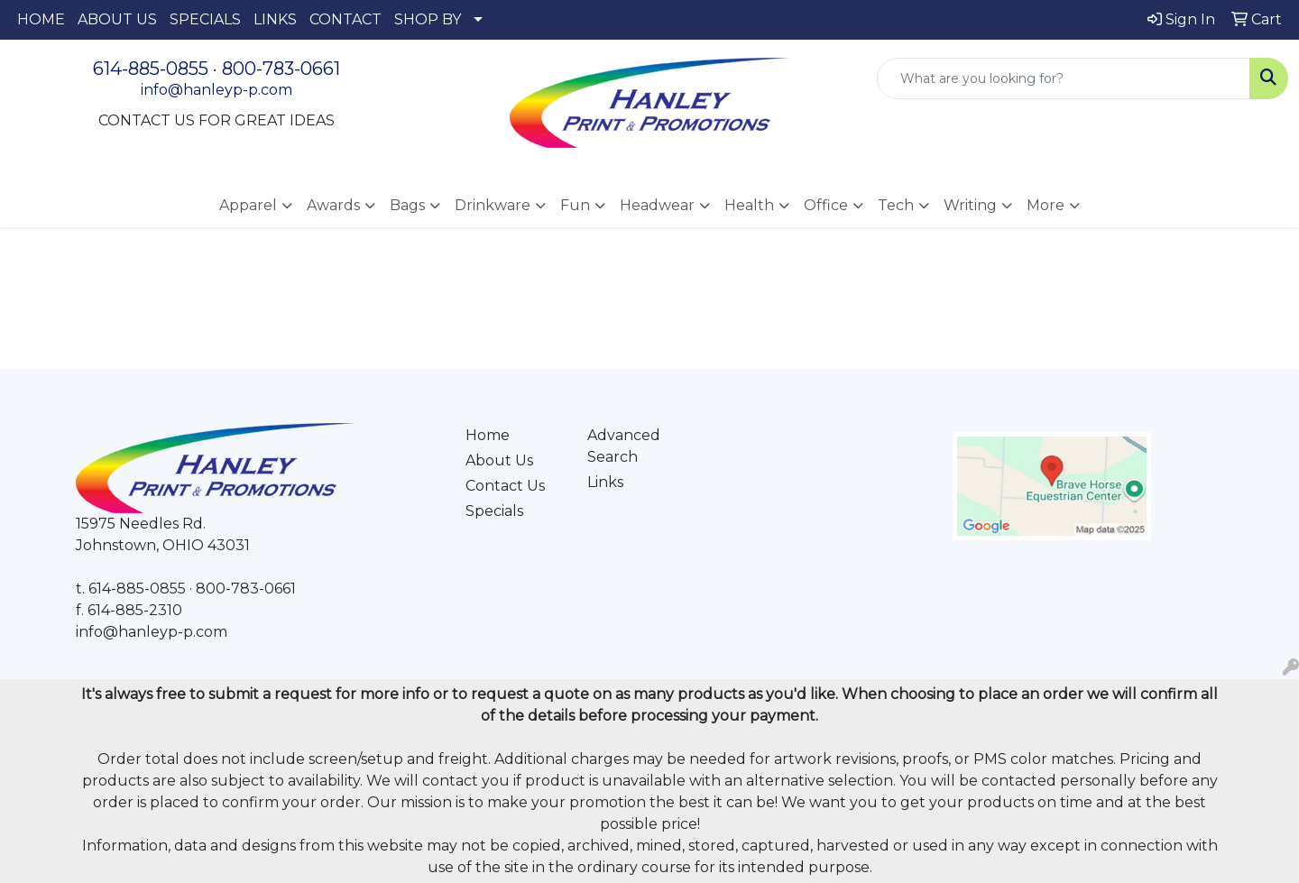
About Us (499, 460)
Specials (494, 511)
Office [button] (826, 205)
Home (487, 435)
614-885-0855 (150, 68)
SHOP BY (427, 19)
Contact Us (505, 485)
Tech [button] (896, 205)
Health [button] (749, 205)
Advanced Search (623, 446)
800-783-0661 (281, 68)
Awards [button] (333, 205)
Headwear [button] (657, 205)
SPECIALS (205, 19)
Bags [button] (407, 205)
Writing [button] (970, 205)
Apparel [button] (248, 205)
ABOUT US (117, 19)
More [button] (1045, 205)
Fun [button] (575, 205)
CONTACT (345, 19)
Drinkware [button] (492, 205)
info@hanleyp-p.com (216, 89)
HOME (41, 19)
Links (605, 482)
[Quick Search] (1063, 78)
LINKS (275, 19)
